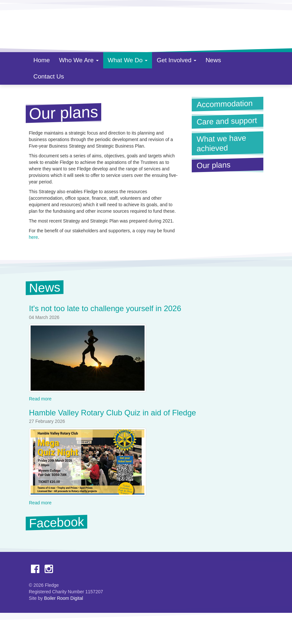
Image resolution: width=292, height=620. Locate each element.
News (213, 60)
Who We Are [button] (79, 60)
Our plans (228, 164)
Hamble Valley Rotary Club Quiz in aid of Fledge (112, 412)
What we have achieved (221, 143)
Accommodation (225, 104)
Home (42, 60)
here (33, 237)
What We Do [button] (128, 60)
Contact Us (49, 76)
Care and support (227, 121)
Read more (40, 398)
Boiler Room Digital (63, 598)
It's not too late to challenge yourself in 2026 (105, 308)
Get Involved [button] (176, 60)
